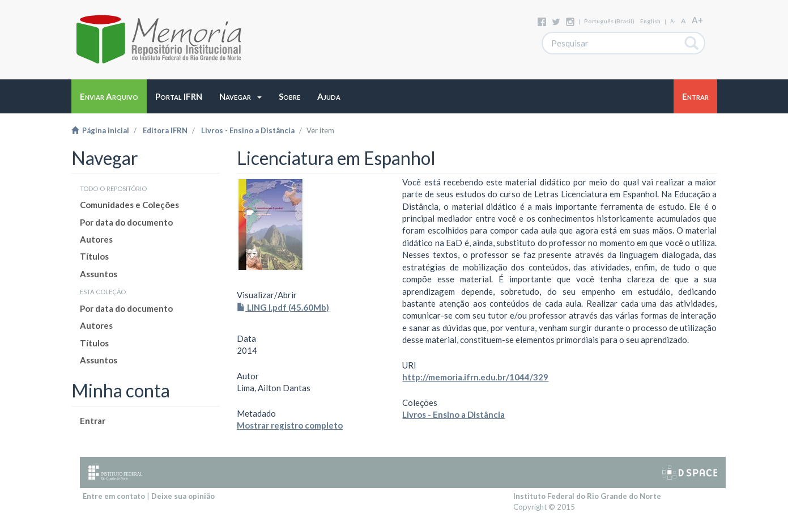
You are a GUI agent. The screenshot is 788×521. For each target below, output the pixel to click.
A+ (697, 20)
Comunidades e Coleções (129, 205)
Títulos (94, 256)
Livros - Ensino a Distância (248, 130)
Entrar (92, 421)
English (650, 21)
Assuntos (98, 274)
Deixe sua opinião (183, 496)
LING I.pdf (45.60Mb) (283, 307)
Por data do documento (126, 222)
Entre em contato (114, 496)
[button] (240, 96)
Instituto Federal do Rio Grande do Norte (587, 496)
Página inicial (100, 130)
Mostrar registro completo (290, 425)
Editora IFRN (165, 130)
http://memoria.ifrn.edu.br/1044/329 (475, 377)
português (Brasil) (609, 21)
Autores (96, 239)
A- (672, 21)
